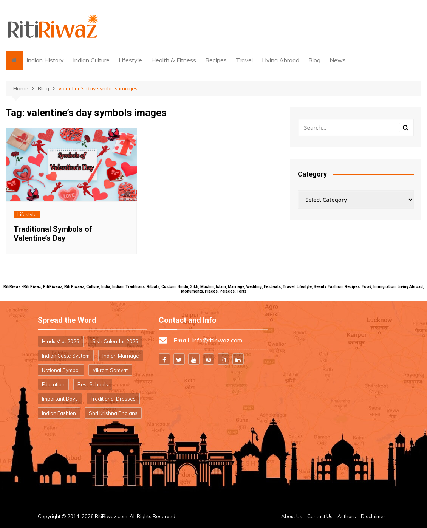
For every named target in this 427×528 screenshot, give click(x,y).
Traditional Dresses (113, 399)
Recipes (216, 60)
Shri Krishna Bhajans (113, 413)
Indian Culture (91, 60)
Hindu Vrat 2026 (60, 341)
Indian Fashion (59, 413)
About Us (291, 516)
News (338, 60)
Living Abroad (280, 60)
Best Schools (92, 384)
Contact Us (320, 516)
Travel (244, 60)
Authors (346, 516)
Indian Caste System (66, 356)
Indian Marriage (120, 356)
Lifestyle (130, 60)
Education (53, 384)
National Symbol (61, 370)
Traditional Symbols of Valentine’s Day (53, 234)
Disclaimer (373, 516)
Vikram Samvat (110, 370)
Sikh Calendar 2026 (115, 341)
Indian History (45, 60)
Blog (314, 60)
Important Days (60, 399)
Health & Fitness (173, 60)
